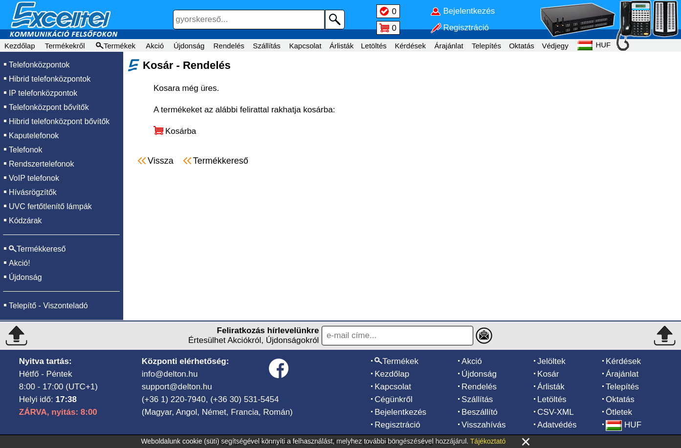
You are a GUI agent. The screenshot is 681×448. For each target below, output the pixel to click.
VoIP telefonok (34, 178)
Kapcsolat (305, 46)
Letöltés (374, 46)
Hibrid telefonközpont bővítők (59, 121)
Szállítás (267, 46)
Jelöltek (551, 361)
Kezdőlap (19, 46)
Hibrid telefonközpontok (49, 79)
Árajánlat (448, 46)
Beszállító (479, 412)
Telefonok (26, 150)
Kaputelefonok (34, 135)
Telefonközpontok (39, 65)
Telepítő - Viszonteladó (48, 305)
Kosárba (180, 131)
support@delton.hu (177, 386)
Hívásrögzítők (33, 192)
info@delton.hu (170, 374)
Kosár (548, 374)
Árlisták (341, 46)
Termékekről (65, 46)
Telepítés (486, 46)
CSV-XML (555, 412)
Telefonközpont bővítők (49, 107)
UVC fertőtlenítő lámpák (50, 206)
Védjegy (555, 46)
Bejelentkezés (400, 412)
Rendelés (228, 46)
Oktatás (521, 46)
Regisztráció (397, 424)
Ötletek (619, 412)
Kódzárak (25, 220)
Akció (155, 46)
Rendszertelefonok (41, 164)
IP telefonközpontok (43, 93)
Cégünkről (393, 399)
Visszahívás (483, 424)
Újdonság (189, 46)
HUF (623, 424)
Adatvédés (556, 424)
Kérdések (410, 46)
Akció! (19, 263)
